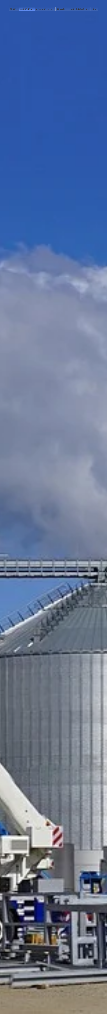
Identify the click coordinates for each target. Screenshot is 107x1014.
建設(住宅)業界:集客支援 (80, 9)
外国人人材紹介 (63, 9)
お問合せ (94, 9)
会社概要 (14, 9)
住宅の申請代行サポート (45, 9)
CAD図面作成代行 (27, 9)
